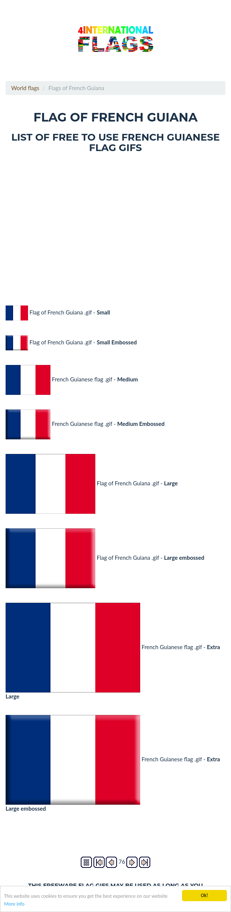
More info (14, 904)
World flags (25, 88)
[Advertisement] (115, 224)
